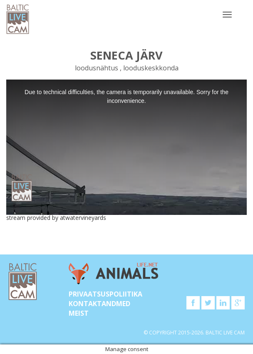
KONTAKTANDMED (99, 303)
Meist (79, 313)
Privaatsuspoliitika (105, 294)
